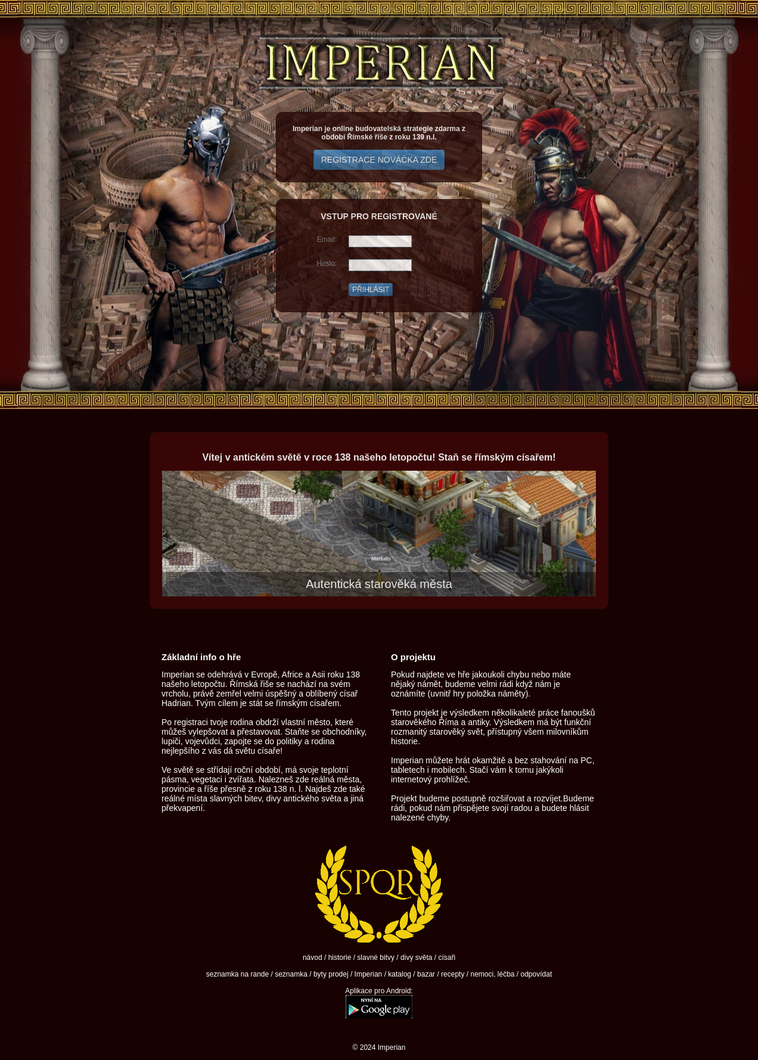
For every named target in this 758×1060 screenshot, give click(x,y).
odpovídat (536, 974)
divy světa (416, 957)
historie (340, 957)
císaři (446, 957)
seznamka (291, 974)
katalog (399, 974)
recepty (452, 974)
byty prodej (331, 974)
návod (312, 957)
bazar (426, 974)
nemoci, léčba (492, 974)
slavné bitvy (375, 957)
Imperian (369, 974)
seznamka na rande (237, 974)
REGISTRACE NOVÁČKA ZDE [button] (379, 159)
